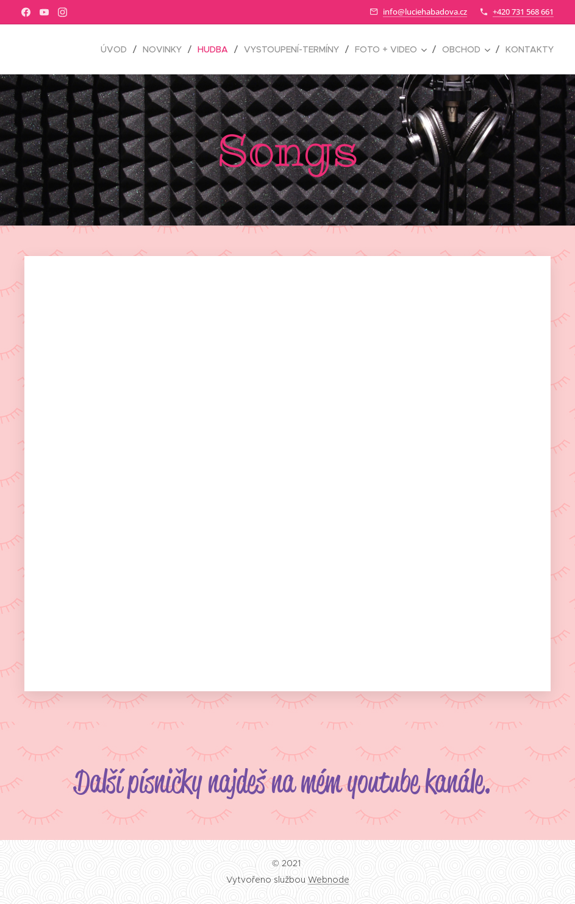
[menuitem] (117, 49)
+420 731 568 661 (523, 11)
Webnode (328, 879)
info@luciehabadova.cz (425, 11)
